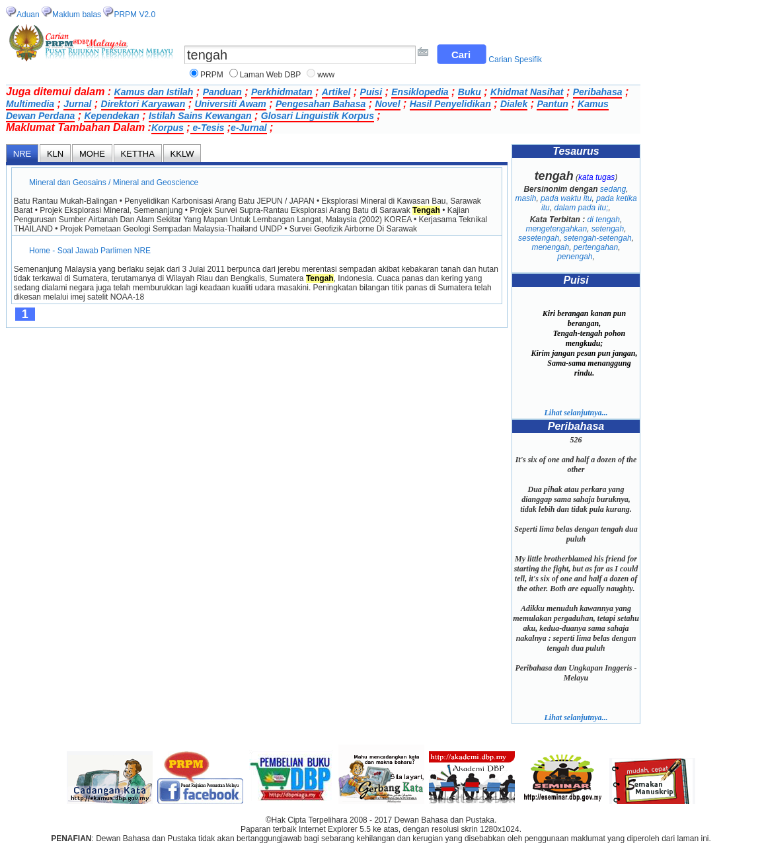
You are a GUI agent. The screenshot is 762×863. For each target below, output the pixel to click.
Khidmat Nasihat (526, 92)
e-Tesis (207, 127)
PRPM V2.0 (134, 14)
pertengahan (596, 247)
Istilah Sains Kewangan (200, 115)
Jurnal (77, 104)
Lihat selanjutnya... (575, 412)
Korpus (167, 127)
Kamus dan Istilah (154, 92)
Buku (469, 92)
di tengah (604, 219)
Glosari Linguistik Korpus (317, 115)
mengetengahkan (556, 228)
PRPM (211, 74)
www (325, 74)
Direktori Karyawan (143, 104)
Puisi (371, 92)
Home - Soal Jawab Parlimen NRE (90, 250)
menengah (550, 247)
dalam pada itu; (581, 207)
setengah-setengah (598, 238)
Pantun (552, 104)
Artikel (336, 92)
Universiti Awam (230, 104)
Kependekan (111, 115)
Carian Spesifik (515, 59)
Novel (387, 104)
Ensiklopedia (419, 92)
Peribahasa (598, 92)
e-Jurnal (248, 127)
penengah (574, 256)
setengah (607, 228)
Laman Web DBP (270, 74)
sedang (613, 189)
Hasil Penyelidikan (450, 104)
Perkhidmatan (282, 92)
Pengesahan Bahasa (320, 104)
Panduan (222, 92)
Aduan (28, 14)
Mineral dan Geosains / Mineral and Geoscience (114, 182)
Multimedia (30, 104)
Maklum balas (76, 14)
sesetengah (538, 238)
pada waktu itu (566, 198)
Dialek (513, 104)
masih (525, 198)
